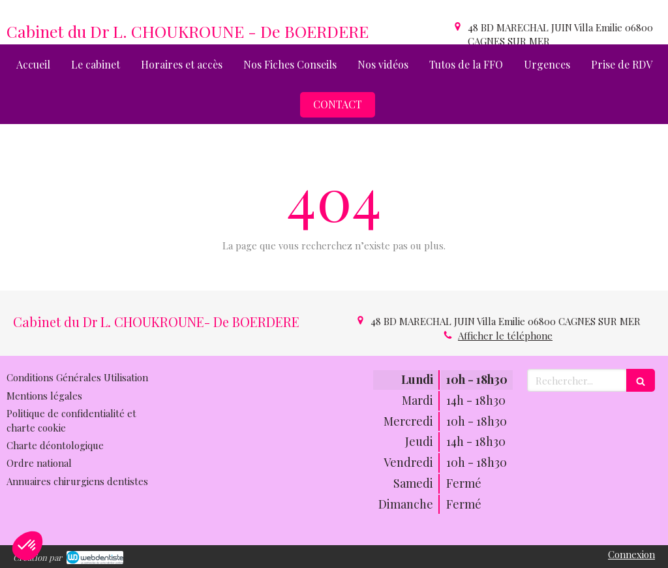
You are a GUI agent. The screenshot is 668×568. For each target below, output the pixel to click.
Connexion (631, 554)
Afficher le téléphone (505, 335)
